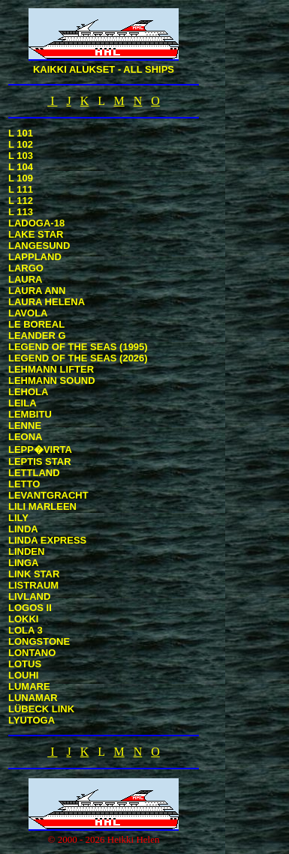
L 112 (20, 200)
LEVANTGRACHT (48, 495)
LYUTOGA (31, 720)
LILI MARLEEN (42, 506)
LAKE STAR (35, 234)
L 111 (20, 189)
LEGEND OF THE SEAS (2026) (78, 358)
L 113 (20, 211)
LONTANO (32, 652)
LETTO (24, 484)
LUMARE (29, 686)
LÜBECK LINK (41, 709)
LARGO (26, 268)
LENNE (24, 425)
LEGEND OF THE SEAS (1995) (78, 346)
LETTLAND (34, 472)
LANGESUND (39, 245)
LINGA (23, 562)
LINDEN (26, 551)
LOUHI (23, 675)
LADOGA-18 (36, 223)
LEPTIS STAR (39, 461)
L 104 (20, 166)
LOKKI (23, 619)
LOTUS (24, 664)
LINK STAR (33, 574)
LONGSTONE (39, 641)
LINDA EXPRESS (47, 540)
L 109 (20, 178)
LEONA (25, 436)
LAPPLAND (35, 256)
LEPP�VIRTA (40, 449)
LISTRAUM (33, 585)
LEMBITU (30, 414)
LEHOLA (28, 391)
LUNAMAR (33, 697)
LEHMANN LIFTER (51, 369)
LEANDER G (37, 335)
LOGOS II (30, 607)
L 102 (20, 144)
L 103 (20, 155)
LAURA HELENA (46, 301)
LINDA (23, 529)
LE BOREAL (36, 324)
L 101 (20, 133)
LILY (18, 517)
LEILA (22, 403)
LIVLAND (29, 596)
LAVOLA (27, 313)
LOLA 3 (25, 630)
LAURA (25, 279)
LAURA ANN (36, 290)
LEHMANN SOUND (51, 380)
